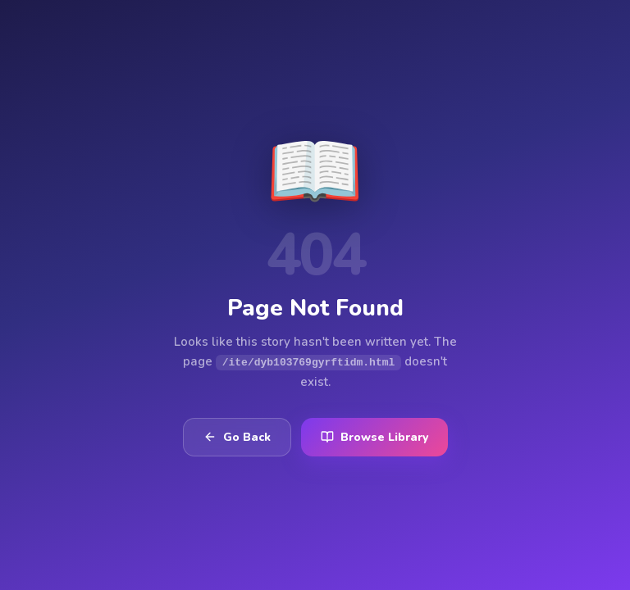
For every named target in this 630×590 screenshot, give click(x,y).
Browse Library (374, 437)
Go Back (237, 437)
